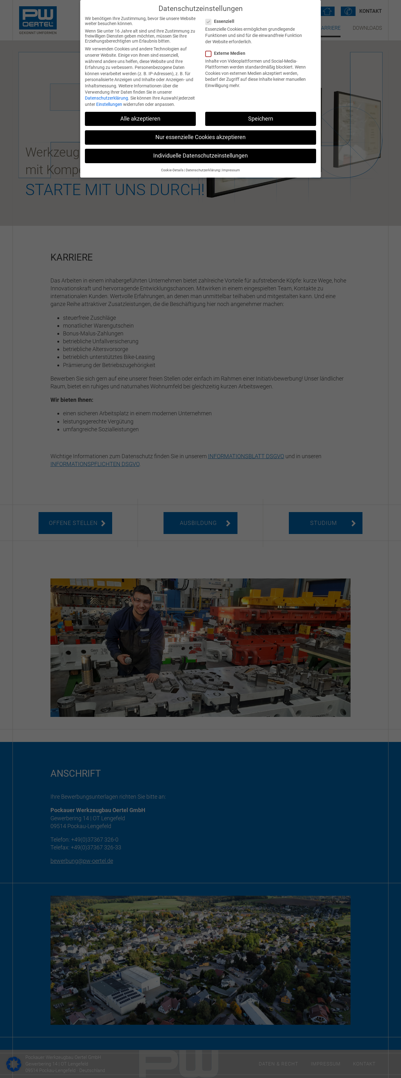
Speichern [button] (260, 119)
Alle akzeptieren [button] (140, 119)
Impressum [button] (231, 170)
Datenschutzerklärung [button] (203, 170)
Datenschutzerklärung (106, 98)
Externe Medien (227, 53)
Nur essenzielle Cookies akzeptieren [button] (200, 137)
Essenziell (221, 21)
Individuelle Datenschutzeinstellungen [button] (200, 156)
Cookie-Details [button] (172, 170)
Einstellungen (109, 104)
